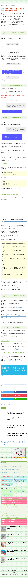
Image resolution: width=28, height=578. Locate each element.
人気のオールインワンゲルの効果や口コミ (11, 502)
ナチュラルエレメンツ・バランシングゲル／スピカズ (12, 511)
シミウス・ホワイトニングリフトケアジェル (9, 404)
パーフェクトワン (5, 508)
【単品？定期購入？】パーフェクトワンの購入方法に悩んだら (11, 472)
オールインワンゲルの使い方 (9, 521)
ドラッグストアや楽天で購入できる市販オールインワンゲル (14, 517)
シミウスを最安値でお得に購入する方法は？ (14, 307)
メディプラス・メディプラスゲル (8, 504)
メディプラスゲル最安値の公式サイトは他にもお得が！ (14, 441)
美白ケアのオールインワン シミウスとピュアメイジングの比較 (11, 466)
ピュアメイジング (5, 513)
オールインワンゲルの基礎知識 (9, 519)
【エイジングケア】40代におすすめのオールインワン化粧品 (11, 469)
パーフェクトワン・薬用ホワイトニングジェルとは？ (15, 360)
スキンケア (5, 523)
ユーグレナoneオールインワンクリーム (10, 515)
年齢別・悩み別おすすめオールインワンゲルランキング (14, 498)
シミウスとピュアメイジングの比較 (11, 349)
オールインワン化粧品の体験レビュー (10, 500)
